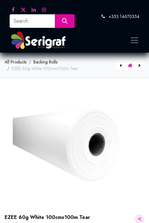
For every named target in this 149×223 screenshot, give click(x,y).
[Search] (64, 21)
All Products (15, 62)
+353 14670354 (123, 16)
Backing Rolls (45, 62)
